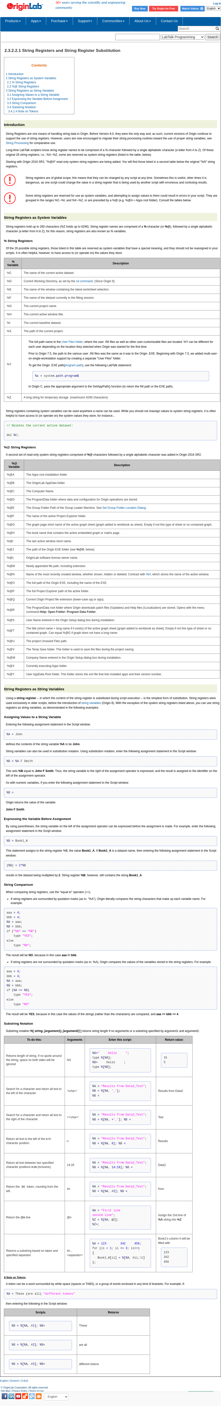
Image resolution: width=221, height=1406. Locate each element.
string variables (91, 703)
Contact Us (169, 21)
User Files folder (72, 342)
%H (148, 574)
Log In (217, 3)
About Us (142, 21)
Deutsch (14, 1380)
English (4, 1380)
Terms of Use (36, 1391)
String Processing (17, 143)
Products (13, 21)
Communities (113, 21)
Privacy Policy (19, 1391)
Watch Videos (192, 8)
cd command (84, 281)
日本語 (24, 1380)
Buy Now (140, 8)
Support (85, 21)
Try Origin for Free (163, 8)
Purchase (59, 21)
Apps (36, 21)
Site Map (5, 1391)
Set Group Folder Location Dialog (124, 508)
